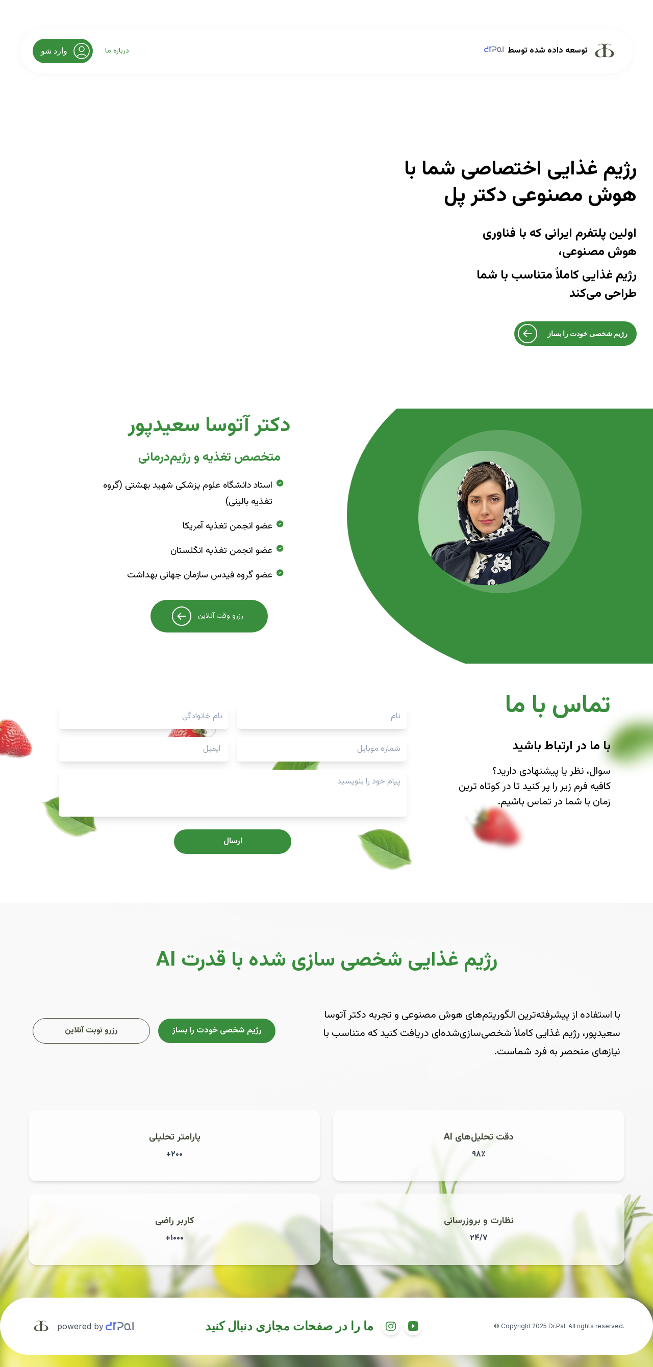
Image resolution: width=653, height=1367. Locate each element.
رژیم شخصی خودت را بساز (571, 333)
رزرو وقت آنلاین (206, 616)
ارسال (232, 841)
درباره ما (117, 51)
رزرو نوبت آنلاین (91, 1030)
